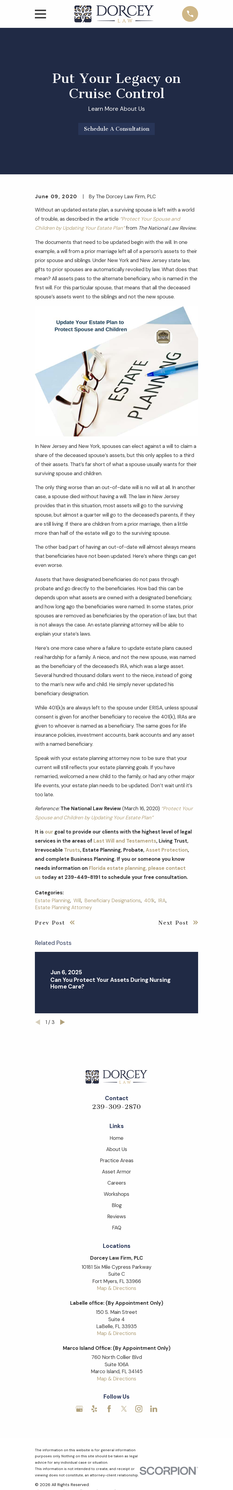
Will (77, 900)
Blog (117, 1205)
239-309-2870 (116, 1107)
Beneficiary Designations (112, 900)
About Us (116, 1149)
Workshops (116, 1194)
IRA (162, 900)
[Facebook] (109, 1408)
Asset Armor (116, 1171)
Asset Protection (167, 850)
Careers (116, 1182)
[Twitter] (123, 1408)
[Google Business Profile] (79, 1408)
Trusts (72, 850)
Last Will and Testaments (124, 840)
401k (149, 900)
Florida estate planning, (118, 868)
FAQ (116, 1227)
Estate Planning (52, 900)
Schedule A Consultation (116, 129)
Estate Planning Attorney (63, 907)
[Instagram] (138, 1408)
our (49, 831)
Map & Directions (116, 1288)
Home (116, 1138)
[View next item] (62, 1022)
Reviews (116, 1216)
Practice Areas (116, 1160)
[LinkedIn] (153, 1408)
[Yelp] (94, 1408)
